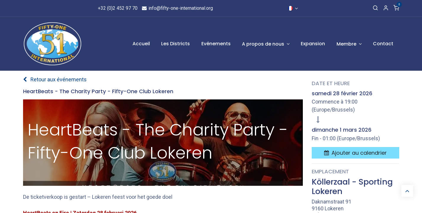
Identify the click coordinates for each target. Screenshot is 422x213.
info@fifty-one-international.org (177, 8)
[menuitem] (141, 44)
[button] (355, 153)
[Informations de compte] (386, 8)
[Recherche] (375, 8)
